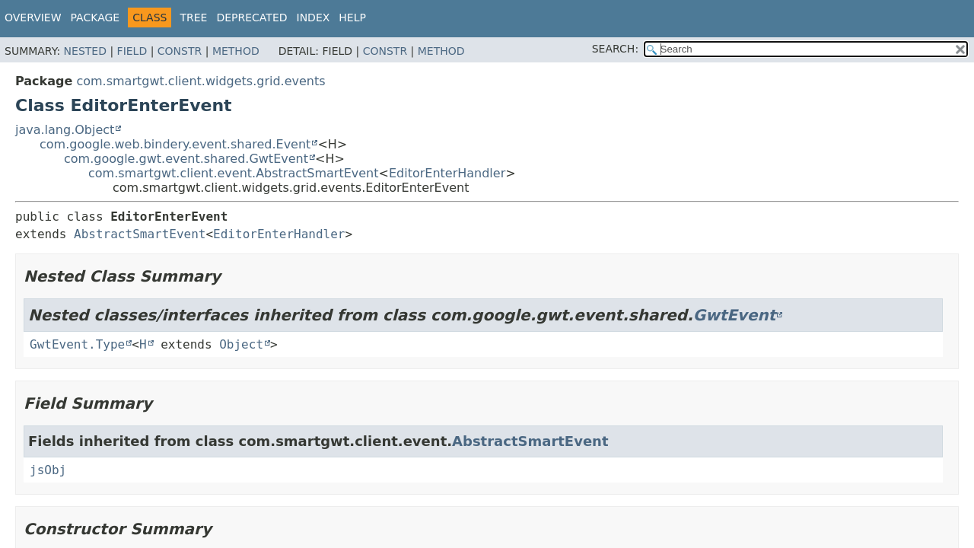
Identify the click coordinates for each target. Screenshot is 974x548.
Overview (33, 17)
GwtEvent (734, 315)
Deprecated (251, 17)
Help (352, 17)
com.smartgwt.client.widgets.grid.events (200, 81)
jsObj (48, 470)
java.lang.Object (64, 130)
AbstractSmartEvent (139, 234)
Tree (193, 17)
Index (313, 17)
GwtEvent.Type (77, 344)
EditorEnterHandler (447, 173)
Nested (85, 51)
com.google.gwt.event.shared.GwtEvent (186, 158)
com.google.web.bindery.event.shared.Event (175, 144)
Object (241, 344)
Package (95, 17)
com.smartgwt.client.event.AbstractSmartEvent (233, 173)
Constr (180, 51)
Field (132, 51)
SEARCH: (615, 49)
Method (235, 51)
